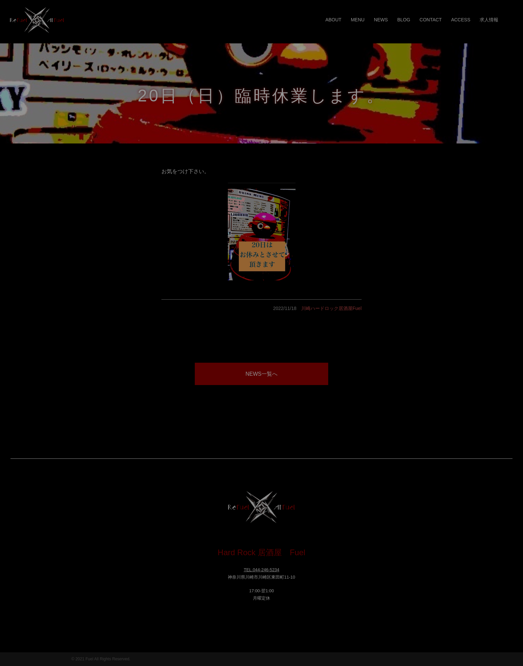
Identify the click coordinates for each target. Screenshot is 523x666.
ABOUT (333, 19)
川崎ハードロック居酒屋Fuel (331, 308)
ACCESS (460, 19)
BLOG (403, 19)
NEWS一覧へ (261, 374)
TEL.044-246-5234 (262, 569)
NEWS (381, 19)
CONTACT (431, 19)
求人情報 (489, 19)
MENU (358, 19)
